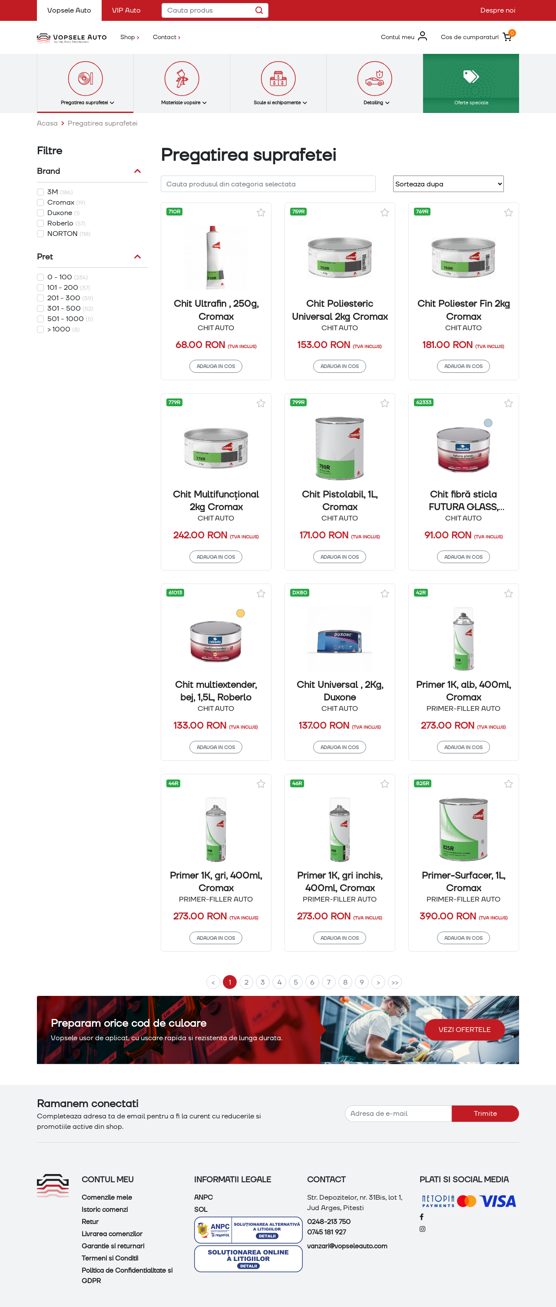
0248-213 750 (329, 1221)
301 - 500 (70, 308)
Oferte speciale (471, 102)
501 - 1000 (70, 318)
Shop (133, 36)
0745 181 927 (326, 1232)
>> (394, 982)
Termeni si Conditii (110, 1258)
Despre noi (498, 10)
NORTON (69, 233)
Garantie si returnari (113, 1246)
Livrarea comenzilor (112, 1234)
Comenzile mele (107, 1197)
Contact (166, 37)
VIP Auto (126, 10)
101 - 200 (68, 287)
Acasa (47, 123)
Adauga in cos (216, 366)
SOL (200, 1209)
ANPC (203, 1197)
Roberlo (66, 223)
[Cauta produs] (215, 10)
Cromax (66, 202)
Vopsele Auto (74, 10)
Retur (90, 1221)
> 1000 (63, 329)
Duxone (63, 212)
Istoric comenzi (105, 1209)
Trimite (485, 1113)
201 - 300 (70, 297)
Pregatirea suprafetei (103, 123)
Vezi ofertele (465, 1029)
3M (60, 191)
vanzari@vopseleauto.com (347, 1246)
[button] (404, 37)
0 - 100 (67, 277)
